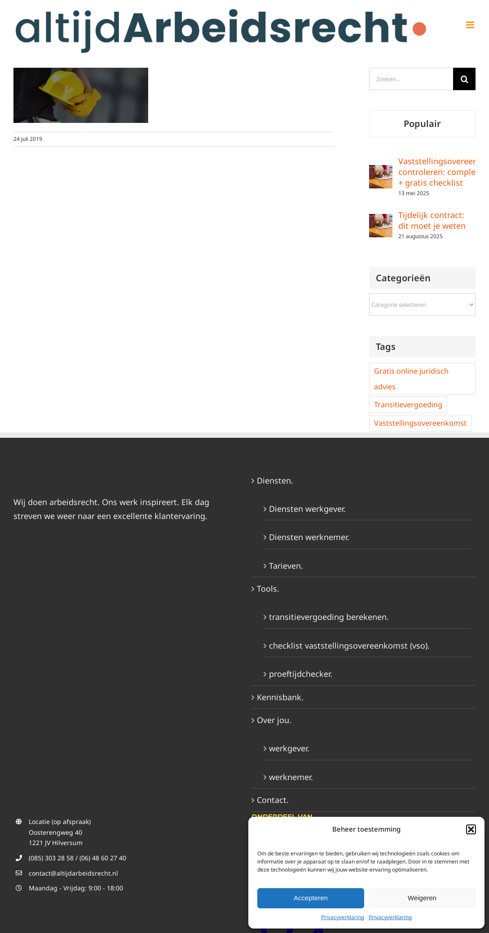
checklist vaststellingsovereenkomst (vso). (349, 645)
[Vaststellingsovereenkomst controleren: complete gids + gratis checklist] (380, 171)
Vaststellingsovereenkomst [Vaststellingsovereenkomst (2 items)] (420, 423)
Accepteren (311, 898)
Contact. (273, 799)
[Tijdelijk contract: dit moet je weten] (380, 220)
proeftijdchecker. (300, 673)
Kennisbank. (280, 697)
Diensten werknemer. (309, 537)
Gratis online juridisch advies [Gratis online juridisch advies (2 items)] (411, 379)
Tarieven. (286, 565)
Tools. (268, 588)
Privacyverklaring (342, 917)
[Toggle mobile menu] (471, 25)
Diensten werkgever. (307, 508)
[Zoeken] (464, 79)
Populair (422, 124)
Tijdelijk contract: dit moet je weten (432, 220)
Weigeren (422, 898)
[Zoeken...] (411, 79)
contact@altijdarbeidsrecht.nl (73, 873)
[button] (471, 829)
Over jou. (274, 720)
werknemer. (291, 777)
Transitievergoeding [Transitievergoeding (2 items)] (408, 405)
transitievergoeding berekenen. (329, 616)
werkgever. (289, 748)
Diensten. (275, 480)
